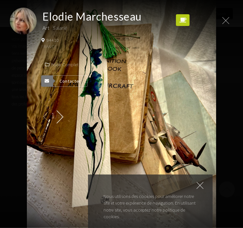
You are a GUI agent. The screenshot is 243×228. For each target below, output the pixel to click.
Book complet (62, 64)
